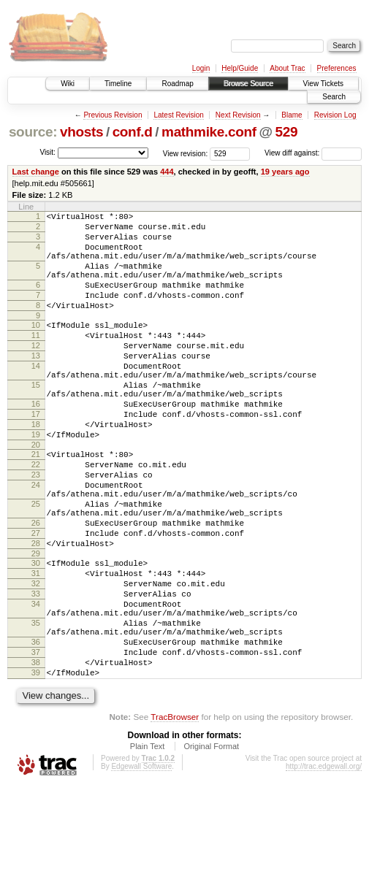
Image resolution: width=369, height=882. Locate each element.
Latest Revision (178, 115)
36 (35, 729)
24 (35, 539)
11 (35, 359)
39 (35, 766)
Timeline (118, 84)
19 (35, 480)
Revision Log (335, 115)
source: (33, 131)
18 (35, 468)
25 (35, 563)
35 (35, 706)
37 (35, 741)
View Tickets (323, 84)
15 (35, 419)
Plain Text (147, 842)
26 (35, 586)
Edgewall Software (141, 863)
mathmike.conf (208, 131)
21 (35, 502)
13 (35, 384)
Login (201, 68)
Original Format (211, 842)
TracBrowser (175, 813)
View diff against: (313, 153)
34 (35, 682)
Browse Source (248, 84)
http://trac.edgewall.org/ (324, 863)
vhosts (81, 131)
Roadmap (177, 84)
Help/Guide (239, 68)
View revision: (185, 153)
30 (35, 633)
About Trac (287, 68)
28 (35, 611)
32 (35, 657)
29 (35, 623)
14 (35, 396)
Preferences (337, 68)
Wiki (68, 84)
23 (35, 527)
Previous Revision (112, 115)
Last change (35, 171)
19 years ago (285, 171)
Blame (291, 115)
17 (35, 455)
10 (35, 346)
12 (35, 371)
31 (35, 645)
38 (35, 754)
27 (35, 598)
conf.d (133, 131)
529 (286, 131)
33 (35, 670)
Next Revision (238, 115)
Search (334, 97)
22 (35, 514)
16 (35, 443)
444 (166, 171)
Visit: (47, 152)
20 (35, 492)
